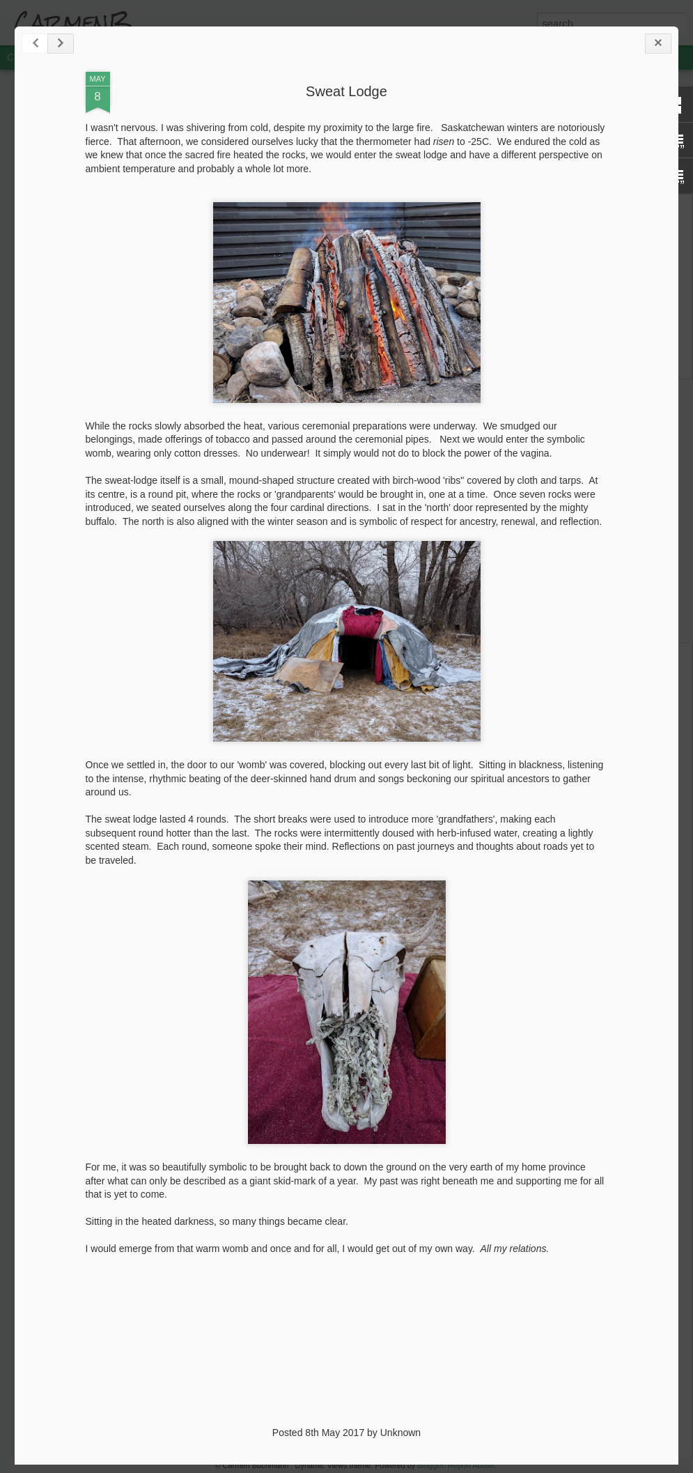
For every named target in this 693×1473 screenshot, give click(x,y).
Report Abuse (471, 1465)
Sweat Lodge (346, 91)
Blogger (430, 1465)
